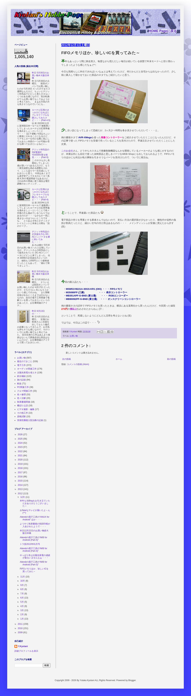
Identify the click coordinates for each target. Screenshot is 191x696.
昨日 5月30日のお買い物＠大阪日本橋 (40, 75)
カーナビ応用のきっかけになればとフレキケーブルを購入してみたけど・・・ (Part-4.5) (41, 115)
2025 (20, 439)
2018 (20, 468)
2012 (20, 493)
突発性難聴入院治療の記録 (30, 420)
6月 (22, 597)
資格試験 (21, 416)
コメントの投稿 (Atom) (78, 364)
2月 (22, 614)
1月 (22, 619)
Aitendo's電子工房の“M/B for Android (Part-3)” (33, 563)
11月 (23, 576)
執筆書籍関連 (23, 402)
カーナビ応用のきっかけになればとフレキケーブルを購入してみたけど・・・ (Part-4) (40, 194)
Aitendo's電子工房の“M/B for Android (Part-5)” (33, 538)
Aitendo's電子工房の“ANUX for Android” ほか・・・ (34, 518)
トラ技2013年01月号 (30, 544)
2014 (20, 485)
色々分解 (21, 398)
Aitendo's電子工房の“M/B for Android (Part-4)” (33, 549)
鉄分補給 (21, 376)
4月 (22, 606)
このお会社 (67, 150)
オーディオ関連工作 (27, 369)
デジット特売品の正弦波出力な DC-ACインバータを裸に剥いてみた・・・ (41, 236)
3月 (22, 610)
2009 (20, 632)
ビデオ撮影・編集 (25, 409)
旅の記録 (21, 380)
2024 (20, 443)
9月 (22, 585)
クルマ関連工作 (24, 391)
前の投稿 (171, 359)
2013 (20, 489)
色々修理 (21, 394)
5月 (22, 602)
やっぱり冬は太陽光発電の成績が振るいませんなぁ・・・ (35, 556)
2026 (20, 434)
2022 (20, 451)
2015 (20, 480)
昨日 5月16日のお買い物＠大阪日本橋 (40, 274)
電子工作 (21, 365)
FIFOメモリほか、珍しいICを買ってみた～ (34, 570)
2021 (20, 455)
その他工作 (22, 413)
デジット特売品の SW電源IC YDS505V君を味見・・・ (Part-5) (40, 153)
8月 (22, 589)
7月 (22, 593)
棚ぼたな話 (22, 405)
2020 (20, 459)
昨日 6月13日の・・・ (38, 312)
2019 (20, 464)
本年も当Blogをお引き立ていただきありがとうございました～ (35, 503)
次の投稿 (66, 359)
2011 (20, 624)
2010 (20, 628)
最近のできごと (24, 361)
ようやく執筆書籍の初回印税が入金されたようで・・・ (35, 525)
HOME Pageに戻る (163, 31)
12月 (23, 497)
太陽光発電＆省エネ (27, 372)
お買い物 (74, 336)
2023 (20, 447)
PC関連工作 (23, 387)
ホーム (119, 359)
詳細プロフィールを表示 (26, 651)
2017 (20, 472)
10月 (23, 581)
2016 (20, 476)
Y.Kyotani (23, 646)
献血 (19, 383)
